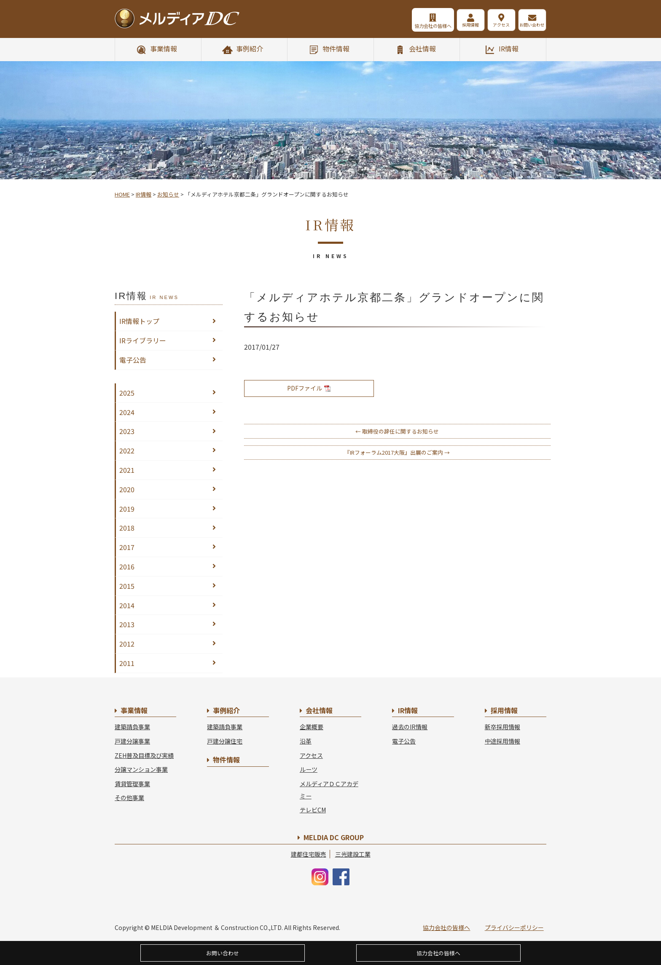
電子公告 (132, 360)
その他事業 (129, 797)
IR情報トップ (139, 321)
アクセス (493, 25)
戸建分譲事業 (132, 741)
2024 (126, 412)
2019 (126, 509)
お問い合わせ (530, 25)
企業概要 (311, 726)
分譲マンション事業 (141, 769)
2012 (126, 644)
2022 (126, 450)
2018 (126, 528)
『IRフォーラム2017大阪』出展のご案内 (397, 452)
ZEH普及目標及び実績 (144, 755)
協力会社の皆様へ (411, 25)
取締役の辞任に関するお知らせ (397, 431)
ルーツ (308, 769)
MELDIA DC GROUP (334, 837)
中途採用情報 (502, 741)
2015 (126, 586)
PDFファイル (309, 388)
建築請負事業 (132, 726)
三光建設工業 (353, 854)
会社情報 (422, 48)
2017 (126, 547)
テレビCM (313, 810)
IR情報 (509, 48)
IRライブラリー (142, 340)
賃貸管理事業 (132, 783)
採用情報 (454, 25)
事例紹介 (249, 48)
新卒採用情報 (502, 726)
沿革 (306, 741)
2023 (126, 431)
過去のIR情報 (409, 726)
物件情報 (335, 48)
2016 (126, 566)
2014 (126, 605)
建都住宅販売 (308, 854)
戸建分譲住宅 (224, 741)
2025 (126, 393)
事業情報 (163, 48)
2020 (126, 489)
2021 (126, 470)
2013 (126, 624)
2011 (126, 663)
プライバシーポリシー (514, 927)
